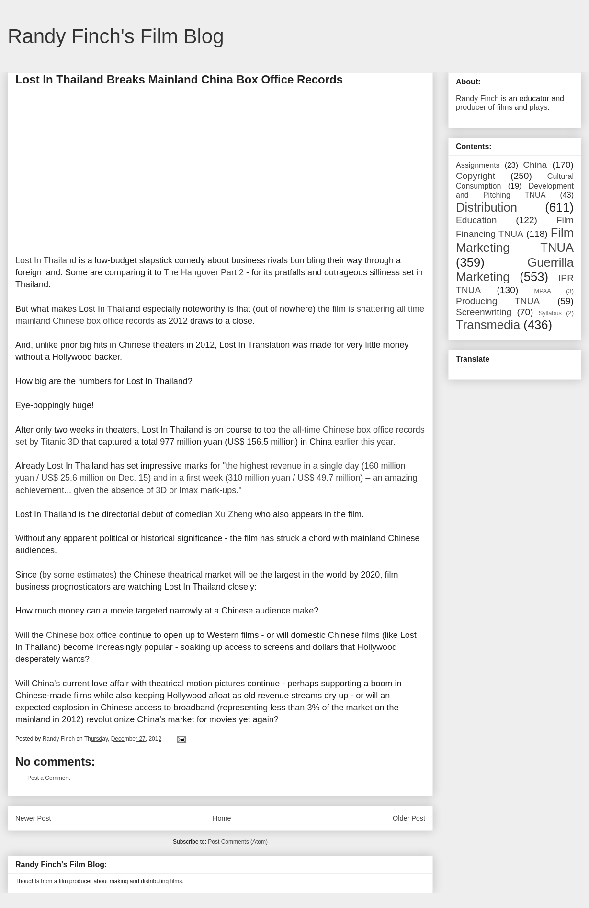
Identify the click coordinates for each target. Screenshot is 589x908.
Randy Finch (477, 98)
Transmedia (488, 324)
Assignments (478, 165)
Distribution (486, 207)
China (535, 165)
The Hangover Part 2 (204, 272)
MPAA (542, 291)
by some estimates (78, 574)
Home (222, 818)
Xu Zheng (233, 514)
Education (476, 220)
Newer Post (33, 818)
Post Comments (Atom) (238, 841)
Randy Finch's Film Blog (116, 36)
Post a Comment (48, 778)
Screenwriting (483, 312)
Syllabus (550, 313)
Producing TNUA (498, 301)
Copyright (475, 176)
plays (538, 107)
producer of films (484, 107)
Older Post (409, 818)
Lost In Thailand (46, 260)
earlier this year (363, 442)
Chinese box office (81, 635)
